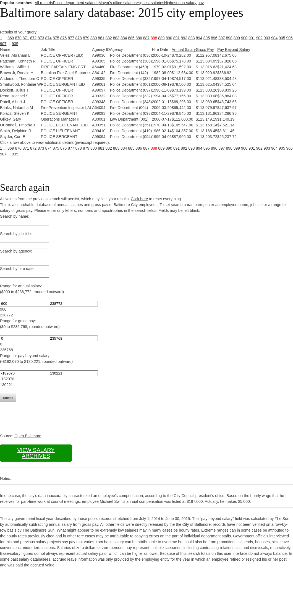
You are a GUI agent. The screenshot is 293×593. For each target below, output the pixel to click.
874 (48, 38)
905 (282, 38)
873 (41, 38)
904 (274, 38)
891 (176, 38)
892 (184, 38)
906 (289, 38)
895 (206, 38)
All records (44, 3)
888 (154, 38)
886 (139, 38)
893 (191, 38)
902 (259, 38)
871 (26, 38)
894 (199, 38)
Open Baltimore (27, 436)
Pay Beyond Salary (233, 49)
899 (237, 38)
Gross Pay (205, 49)
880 (93, 38)
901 (251, 38)
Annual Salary (184, 49)
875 (56, 38)
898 (229, 38)
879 (86, 38)
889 (161, 38)
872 (33, 38)
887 (146, 38)
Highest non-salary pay (184, 3)
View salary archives (35, 453)
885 (131, 38)
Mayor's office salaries (117, 3)
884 (124, 38)
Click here (139, 199)
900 (244, 38)
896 (214, 38)
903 (267, 38)
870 (18, 38)
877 (71, 38)
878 (78, 38)
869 (10, 38)
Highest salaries (150, 3)
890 (169, 38)
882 (109, 38)
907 (3, 43)
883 (116, 38)
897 (221, 38)
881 (101, 38)
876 (63, 38)
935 (15, 43)
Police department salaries (75, 3)
